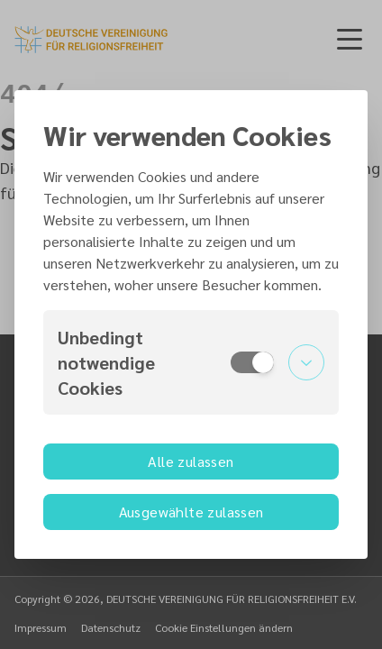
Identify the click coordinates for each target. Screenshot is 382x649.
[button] (191, 362)
